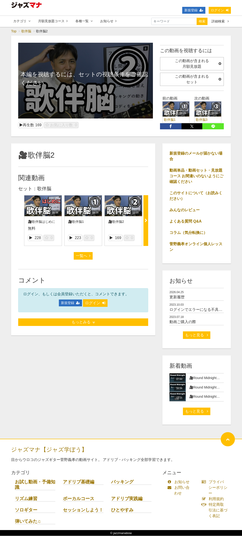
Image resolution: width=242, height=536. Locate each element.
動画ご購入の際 (182, 322)
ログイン (220, 10)
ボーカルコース (78, 498)
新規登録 (193, 10)
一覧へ (83, 256)
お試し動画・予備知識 (35, 485)
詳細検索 (220, 21)
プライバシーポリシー (215, 487)
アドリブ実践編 (127, 498)
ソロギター (26, 510)
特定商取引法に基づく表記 (215, 510)
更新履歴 (177, 297)
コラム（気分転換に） (188, 233)
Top (14, 31)
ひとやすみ (122, 510)
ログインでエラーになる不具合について (203, 310)
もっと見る (196, 335)
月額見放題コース (53, 21)
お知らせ (108, 21)
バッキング (122, 482)
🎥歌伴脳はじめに (41, 222)
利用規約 (214, 499)
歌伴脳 (26, 31)
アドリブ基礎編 (78, 482)
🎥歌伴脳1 (76, 222)
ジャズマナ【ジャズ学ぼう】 (49, 450)
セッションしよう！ (83, 510)
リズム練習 (26, 498)
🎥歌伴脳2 (116, 222)
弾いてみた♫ (28, 521)
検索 (202, 21)
